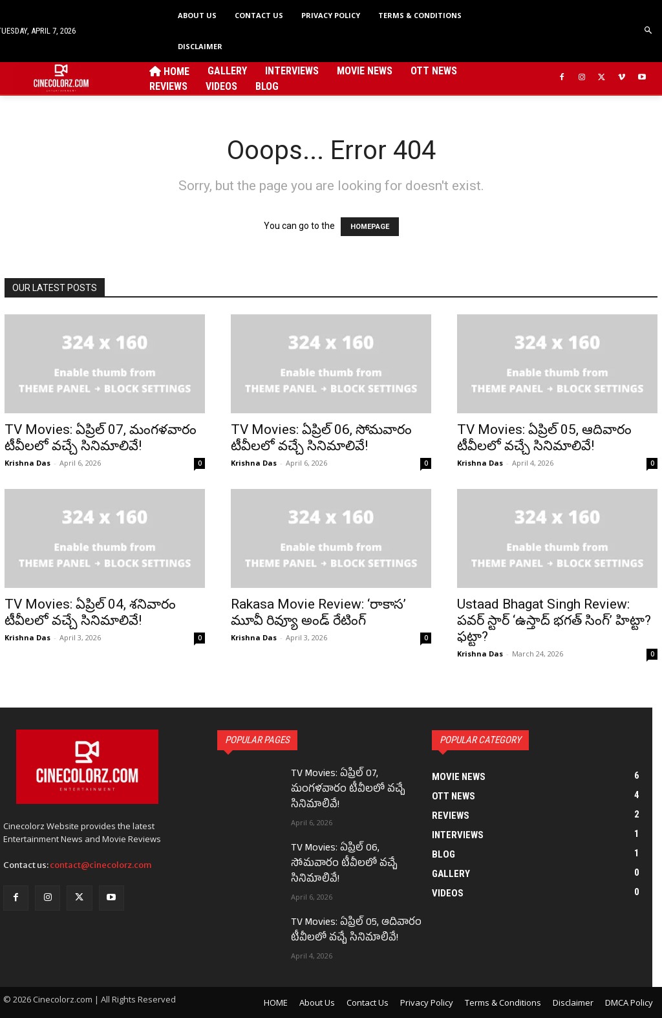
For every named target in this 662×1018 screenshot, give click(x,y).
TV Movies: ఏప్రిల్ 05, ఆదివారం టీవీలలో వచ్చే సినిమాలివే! (544, 437)
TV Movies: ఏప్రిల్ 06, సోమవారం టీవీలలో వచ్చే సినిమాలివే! (321, 437)
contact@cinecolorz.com (101, 865)
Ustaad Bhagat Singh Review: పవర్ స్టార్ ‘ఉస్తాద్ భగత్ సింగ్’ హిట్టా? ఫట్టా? (554, 620)
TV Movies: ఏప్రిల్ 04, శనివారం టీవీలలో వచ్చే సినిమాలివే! (90, 612)
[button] (649, 31)
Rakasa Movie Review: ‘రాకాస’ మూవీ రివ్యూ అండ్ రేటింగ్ (318, 612)
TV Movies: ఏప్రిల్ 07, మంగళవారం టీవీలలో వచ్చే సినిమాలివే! (101, 437)
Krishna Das (27, 463)
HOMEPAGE (369, 226)
